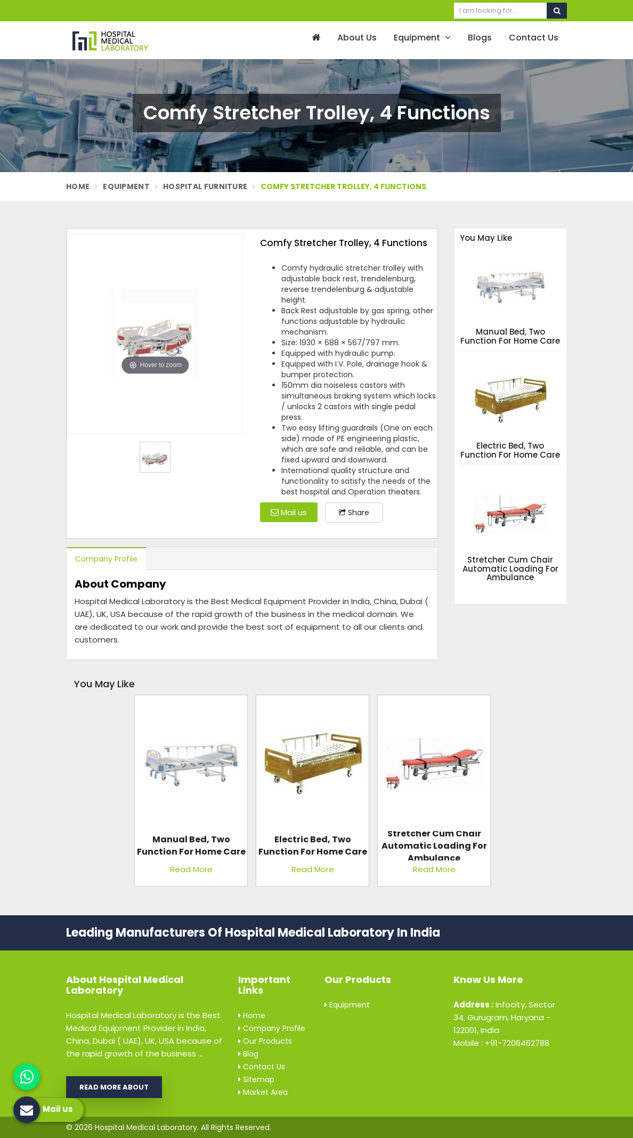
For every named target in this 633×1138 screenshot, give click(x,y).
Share (354, 512)
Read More (191, 869)
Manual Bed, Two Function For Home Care (510, 336)
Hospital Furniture (205, 186)
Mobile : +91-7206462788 (501, 1042)
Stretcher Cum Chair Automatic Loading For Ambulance (510, 569)
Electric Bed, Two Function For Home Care (510, 450)
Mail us (289, 512)
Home (78, 186)
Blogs (480, 37)
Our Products (265, 1041)
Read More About (114, 1087)
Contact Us (533, 37)
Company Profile (106, 559)
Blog (248, 1053)
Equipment (422, 37)
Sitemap (256, 1079)
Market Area (263, 1092)
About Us (357, 37)
